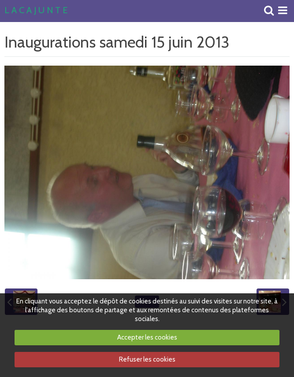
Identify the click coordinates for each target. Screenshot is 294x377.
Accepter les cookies (147, 337)
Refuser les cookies (147, 359)
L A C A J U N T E (35, 10)
